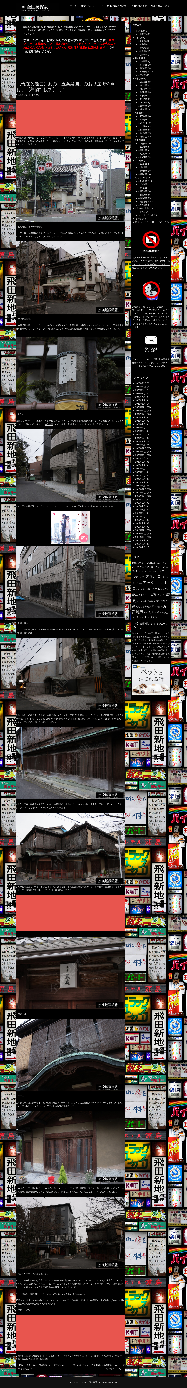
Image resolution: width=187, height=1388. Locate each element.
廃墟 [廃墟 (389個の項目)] (135, 594)
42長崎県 (142, 188)
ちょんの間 (50, 1356)
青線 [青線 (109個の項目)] (161, 613)
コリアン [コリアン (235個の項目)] (162, 571)
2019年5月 (140, 513)
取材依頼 (70, 40)
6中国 (138, 140)
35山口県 (142, 157)
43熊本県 (142, 191)
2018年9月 (140, 540)
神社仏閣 (118, 1356)
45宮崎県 (142, 198)
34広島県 (142, 154)
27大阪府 (142, 126)
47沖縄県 (142, 205)
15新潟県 (142, 82)
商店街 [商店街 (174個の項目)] (161, 589)
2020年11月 (140, 451)
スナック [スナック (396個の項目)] (138, 576)
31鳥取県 (142, 143)
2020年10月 (140, 455)
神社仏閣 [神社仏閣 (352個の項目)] (159, 601)
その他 (138, 219)
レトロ (93, 1356)
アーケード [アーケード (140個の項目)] (152, 571)
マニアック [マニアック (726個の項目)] (145, 583)
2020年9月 (140, 458)
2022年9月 (140, 390)
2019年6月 (140, 510)
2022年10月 (140, 387)
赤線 (30, 1359)
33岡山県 (142, 150)
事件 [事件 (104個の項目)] (144, 589)
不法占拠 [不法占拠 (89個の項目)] (139, 589)
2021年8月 (140, 421)
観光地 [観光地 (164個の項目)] (145, 606)
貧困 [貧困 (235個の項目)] (151, 606)
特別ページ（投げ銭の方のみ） (149, 222)
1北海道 (139, 31)
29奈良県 (142, 133)
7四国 (138, 161)
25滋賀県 (142, 119)
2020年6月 (140, 469)
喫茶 (99, 1356)
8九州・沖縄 (141, 178)
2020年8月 (140, 462)
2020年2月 (140, 482)
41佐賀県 (142, 184)
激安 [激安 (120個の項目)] (138, 601)
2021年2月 (140, 441)
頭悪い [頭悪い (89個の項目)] (142, 617)
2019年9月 (140, 499)
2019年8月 (140, 503)
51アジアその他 (145, 215)
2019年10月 (140, 496)
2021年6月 (140, 428)
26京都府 (21, 1356)
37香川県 (142, 167)
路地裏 (36, 1359)
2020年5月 (140, 472)
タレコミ (47, 47)
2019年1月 (140, 527)
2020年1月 (140, 486)
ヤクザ (86, 1356)
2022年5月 (140, 393)
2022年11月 (140, 383)
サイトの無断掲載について (113, 6)
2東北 (138, 38)
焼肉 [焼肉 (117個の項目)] (142, 601)
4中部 (138, 78)
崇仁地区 (49, 424)
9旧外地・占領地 (143, 208)
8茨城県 (142, 75)
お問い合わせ (88, 6)
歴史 (103, 1356)
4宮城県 (142, 48)
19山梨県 (142, 96)
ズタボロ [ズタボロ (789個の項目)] (153, 576)
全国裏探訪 (92, 1382)
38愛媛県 (142, 171)
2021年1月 (140, 445)
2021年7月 (140, 424)
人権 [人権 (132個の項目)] (148, 589)
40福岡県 (142, 181)
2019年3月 (140, 520)
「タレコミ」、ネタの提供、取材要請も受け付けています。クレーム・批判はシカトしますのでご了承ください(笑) (151, 362)
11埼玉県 (142, 61)
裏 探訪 (37, 95)
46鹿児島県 (143, 201)
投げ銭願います (139, 6)
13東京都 (142, 68)
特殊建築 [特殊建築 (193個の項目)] (148, 601)
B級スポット (39, 1356)
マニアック (68, 1356)
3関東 (138, 58)
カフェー (59, 1356)
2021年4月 (140, 434)
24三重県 (142, 116)
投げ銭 (33, 51)
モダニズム (78, 1356)
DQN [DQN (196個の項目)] (149, 562)
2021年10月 (140, 414)
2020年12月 (140, 448)
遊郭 (41, 1359)
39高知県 (142, 174)
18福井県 (142, 92)
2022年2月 (140, 400)
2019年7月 (140, 506)
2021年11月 (140, 411)
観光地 (25, 1359)
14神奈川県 (143, 72)
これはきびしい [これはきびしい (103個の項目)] (161, 563)
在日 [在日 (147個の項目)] (167, 589)
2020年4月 (140, 475)
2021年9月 (140, 417)
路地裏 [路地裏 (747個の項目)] (137, 612)
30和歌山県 (143, 137)
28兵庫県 (142, 130)
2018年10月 (140, 537)
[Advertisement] (70, 118)
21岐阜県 (142, 102)
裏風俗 (18, 1359)
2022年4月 (140, 397)
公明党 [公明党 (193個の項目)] (154, 589)
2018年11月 (140, 534)
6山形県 (142, 55)
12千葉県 (142, 65)
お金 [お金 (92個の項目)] (153, 563)
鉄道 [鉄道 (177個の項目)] (157, 612)
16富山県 (142, 85)
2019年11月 (140, 493)
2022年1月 (140, 404)
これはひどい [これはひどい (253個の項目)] (152, 566)
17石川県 (142, 89)
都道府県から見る (160, 6)
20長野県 (142, 99)
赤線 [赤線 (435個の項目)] (163, 606)
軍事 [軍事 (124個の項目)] (146, 613)
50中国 (141, 212)
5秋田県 (142, 51)
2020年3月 (140, 479)
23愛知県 (142, 109)
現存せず (110, 1356)
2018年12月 (140, 530)
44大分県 (142, 195)
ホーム (73, 6)
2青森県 (142, 41)
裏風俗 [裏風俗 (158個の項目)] (139, 606)
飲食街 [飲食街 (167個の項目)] (154, 617)
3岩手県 (142, 44)
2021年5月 (140, 431)
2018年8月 (140, 544)
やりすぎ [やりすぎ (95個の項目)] (143, 571)
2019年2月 (140, 523)
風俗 (46, 1359)
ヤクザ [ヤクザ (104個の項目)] (157, 583)
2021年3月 (140, 438)
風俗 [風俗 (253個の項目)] (147, 617)
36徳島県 (142, 164)
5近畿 (28, 1356)
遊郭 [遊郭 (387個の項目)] (151, 612)
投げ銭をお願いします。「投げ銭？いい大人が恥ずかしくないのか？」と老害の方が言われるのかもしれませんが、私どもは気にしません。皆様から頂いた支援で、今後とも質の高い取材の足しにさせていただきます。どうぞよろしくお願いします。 (151, 316)
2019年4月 (140, 516)
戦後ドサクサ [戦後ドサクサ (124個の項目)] (144, 595)
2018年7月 (140, 547)
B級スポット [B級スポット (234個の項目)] (139, 562)
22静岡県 (142, 106)
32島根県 (142, 147)
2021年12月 (140, 407)
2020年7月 (140, 465)
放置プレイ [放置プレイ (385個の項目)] (158, 594)
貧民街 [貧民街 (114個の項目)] (157, 607)
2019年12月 (140, 489)
